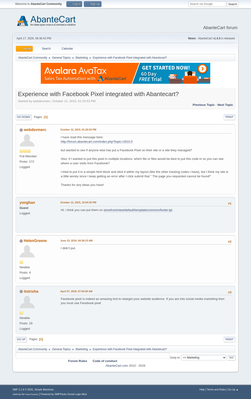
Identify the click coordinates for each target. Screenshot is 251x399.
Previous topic (204, 105)
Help (202, 389)
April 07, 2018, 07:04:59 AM (76, 291)
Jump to (175, 357)
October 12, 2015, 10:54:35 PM (78, 202)
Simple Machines (44, 389)
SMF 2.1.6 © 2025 (23, 389)
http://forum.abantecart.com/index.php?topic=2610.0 (97, 141)
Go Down (23, 117)
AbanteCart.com (116, 365)
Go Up (21, 339)
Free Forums (31, 394)
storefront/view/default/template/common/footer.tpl (138, 210)
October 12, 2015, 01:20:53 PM (78, 129)
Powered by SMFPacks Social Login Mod (64, 394)
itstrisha (31, 291)
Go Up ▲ (233, 389)
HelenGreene (35, 241)
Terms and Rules (216, 389)
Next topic (225, 105)
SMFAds (17, 394)
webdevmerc (35, 130)
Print (230, 117)
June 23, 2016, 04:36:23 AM (76, 240)
